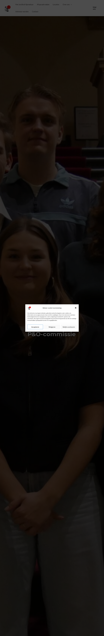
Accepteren (35, 344)
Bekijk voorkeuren (69, 344)
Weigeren (52, 344)
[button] (76, 325)
